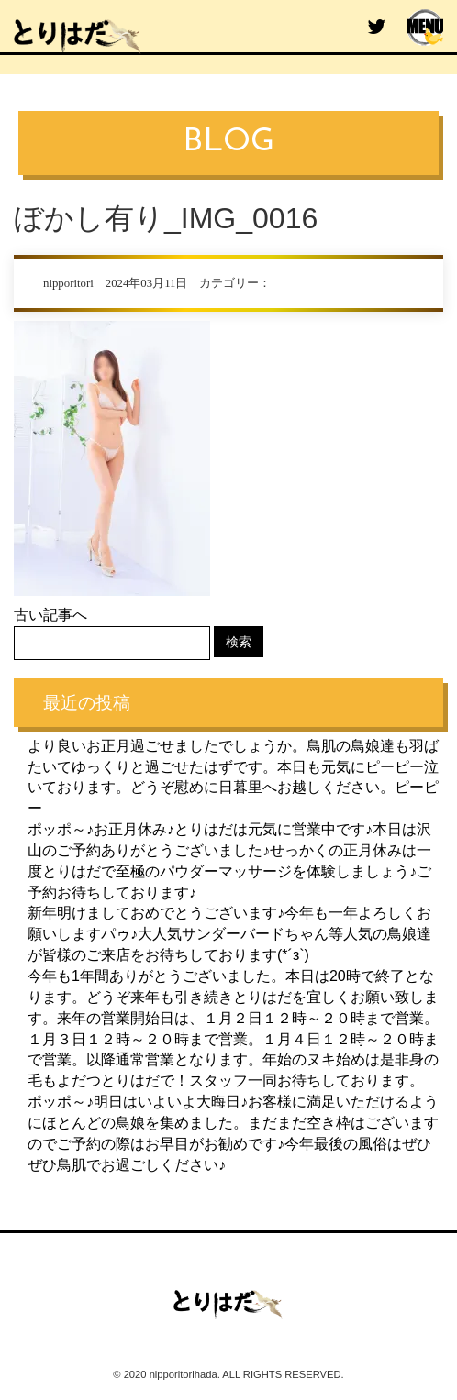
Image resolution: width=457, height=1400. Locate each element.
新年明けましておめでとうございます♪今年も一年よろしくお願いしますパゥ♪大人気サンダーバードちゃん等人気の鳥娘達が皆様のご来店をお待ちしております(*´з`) (229, 934)
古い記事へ (50, 615)
